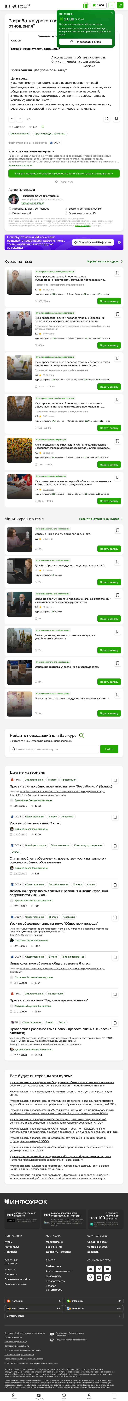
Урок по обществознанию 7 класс (36, 823)
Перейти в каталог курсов (105, 261)
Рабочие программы (73, 956)
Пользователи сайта (17, 1279)
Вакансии (93, 1251)
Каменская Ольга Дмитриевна (40, 195)
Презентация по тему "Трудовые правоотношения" (49, 1000)
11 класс (53, 916)
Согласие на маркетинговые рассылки (23, 1350)
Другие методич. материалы (50, 133)
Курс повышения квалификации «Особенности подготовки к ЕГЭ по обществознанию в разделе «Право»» (73, 483)
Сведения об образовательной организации (25, 1333)
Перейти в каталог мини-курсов (101, 518)
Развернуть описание (20, 165)
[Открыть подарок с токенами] (86, 5)
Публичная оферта (13, 1337)
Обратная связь (97, 1241)
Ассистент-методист (59, 1271)
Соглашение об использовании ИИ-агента (24, 1359)
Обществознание (20, 133)
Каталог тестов (55, 1281)
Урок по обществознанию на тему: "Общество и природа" (54, 923)
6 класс (53, 956)
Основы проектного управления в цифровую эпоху (67, 666)
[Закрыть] (111, 12)
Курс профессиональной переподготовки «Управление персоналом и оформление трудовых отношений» (69, 319)
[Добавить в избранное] (116, 118)
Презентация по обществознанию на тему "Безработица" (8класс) (61, 786)
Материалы (12, 1246)
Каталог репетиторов (54, 1287)
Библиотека (53, 1266)
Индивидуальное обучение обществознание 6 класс (50, 963)
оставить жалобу (82, 225)
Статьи (15, 851)
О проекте (11, 1274)
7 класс (53, 816)
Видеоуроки (53, 1276)
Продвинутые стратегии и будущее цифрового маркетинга (72, 698)
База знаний (54, 1246)
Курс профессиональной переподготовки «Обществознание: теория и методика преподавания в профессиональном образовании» (69, 280)
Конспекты (67, 816)
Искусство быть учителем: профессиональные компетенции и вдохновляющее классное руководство (73, 600)
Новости (10, 1269)
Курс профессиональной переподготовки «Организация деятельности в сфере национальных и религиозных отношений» (59, 1167)
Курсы (8, 1241)
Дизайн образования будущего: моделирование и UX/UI (70, 565)
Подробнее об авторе (32, 202)
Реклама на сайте (16, 1284)
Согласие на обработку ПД (17, 1346)
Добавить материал (58, 1251)
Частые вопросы (97, 1246)
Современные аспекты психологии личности (63, 533)
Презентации (68, 779)
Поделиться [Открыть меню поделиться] (64, 182)
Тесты (62, 1022)
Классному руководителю (88, 845)
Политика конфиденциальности (19, 1354)
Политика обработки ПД (16, 1342)
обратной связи (102, 1387)
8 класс (52, 779)
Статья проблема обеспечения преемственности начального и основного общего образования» (58, 860)
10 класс (77, 884)
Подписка (11, 1251)
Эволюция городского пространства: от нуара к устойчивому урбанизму (65, 637)
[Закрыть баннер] (119, 242)
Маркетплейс (54, 1241)
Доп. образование (58, 884)
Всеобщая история (35, 845)
